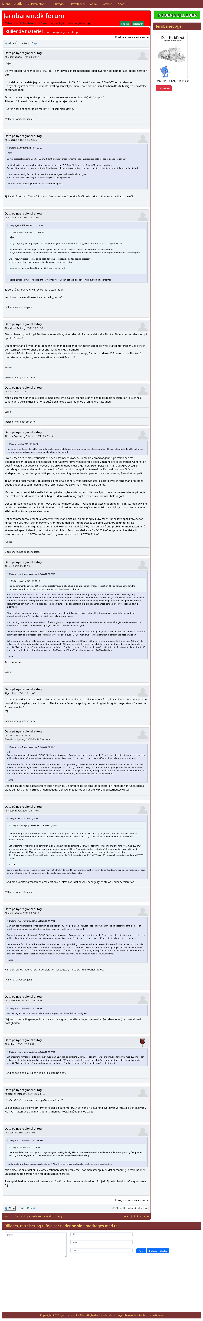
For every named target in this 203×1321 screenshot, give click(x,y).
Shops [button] (122, 4)
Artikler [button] (107, 4)
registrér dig (82, 23)
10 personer (9, 551)
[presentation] (160, 1238)
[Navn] (101, 1242)
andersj (12, 328)
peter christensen (17, 1093)
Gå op (11, 1208)
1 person (8, 377)
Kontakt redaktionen (150, 1315)
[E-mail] (101, 1250)
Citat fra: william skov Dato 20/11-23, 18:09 (26, 1140)
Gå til (115, 1207)
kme (10, 735)
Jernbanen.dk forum (33, 15)
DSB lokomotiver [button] (36, 4)
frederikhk (13, 139)
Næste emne (141, 37)
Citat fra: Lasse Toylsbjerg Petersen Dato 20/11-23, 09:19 (32, 574)
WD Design (57, 1216)
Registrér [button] (138, 23)
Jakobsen (12, 693)
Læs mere (164, 88)
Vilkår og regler (141, 1216)
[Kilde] (101, 1234)
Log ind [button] (125, 23)
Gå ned (12, 43)
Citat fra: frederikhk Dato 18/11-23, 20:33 (26, 225)
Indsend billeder (158, 1251)
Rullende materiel (24, 31)
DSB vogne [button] (58, 4)
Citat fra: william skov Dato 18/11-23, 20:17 (26, 147)
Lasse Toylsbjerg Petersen (21, 436)
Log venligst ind (59, 23)
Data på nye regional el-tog (23, 53)
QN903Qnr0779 (16, 1000)
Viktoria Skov (14, 56)
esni (10, 391)
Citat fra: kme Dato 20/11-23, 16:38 (23, 818)
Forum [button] (93, 4)
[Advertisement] (101, 1287)
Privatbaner (78, 4)
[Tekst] (36, 1244)
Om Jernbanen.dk (125, 1315)
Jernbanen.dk (12, 3)
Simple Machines (32, 1216)
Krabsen (12, 1044)
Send (141, 1251)
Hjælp (127, 1216)
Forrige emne (123, 37)
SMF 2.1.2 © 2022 (12, 1216)
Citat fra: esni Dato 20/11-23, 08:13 (23, 444)
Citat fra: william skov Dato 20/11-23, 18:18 (26, 1008)
